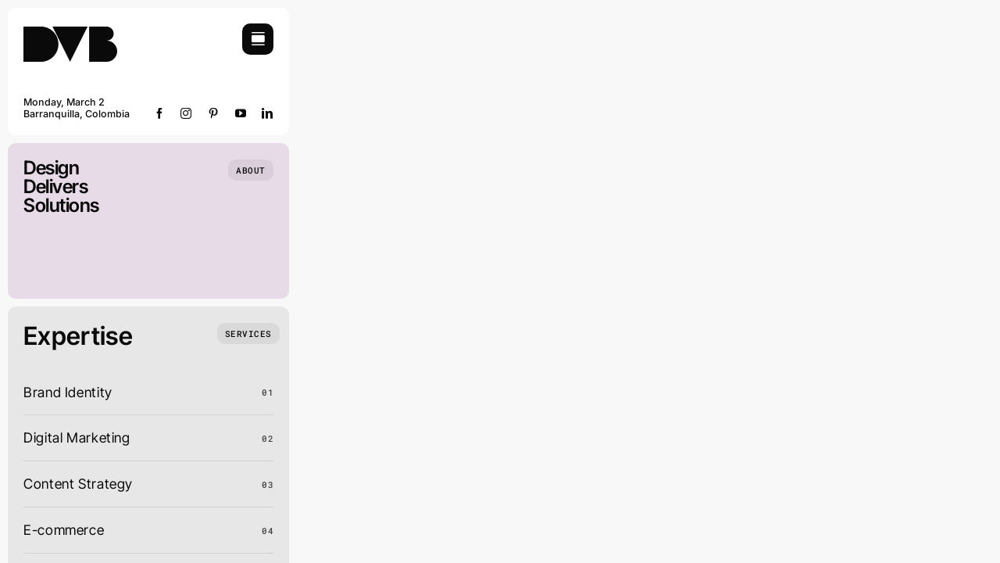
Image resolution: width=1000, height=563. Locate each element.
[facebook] (160, 113)
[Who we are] (250, 170)
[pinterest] (214, 113)
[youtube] (241, 113)
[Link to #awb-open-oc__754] (257, 39)
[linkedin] (267, 113)
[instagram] (186, 113)
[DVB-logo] (70, 30)
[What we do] (248, 333)
